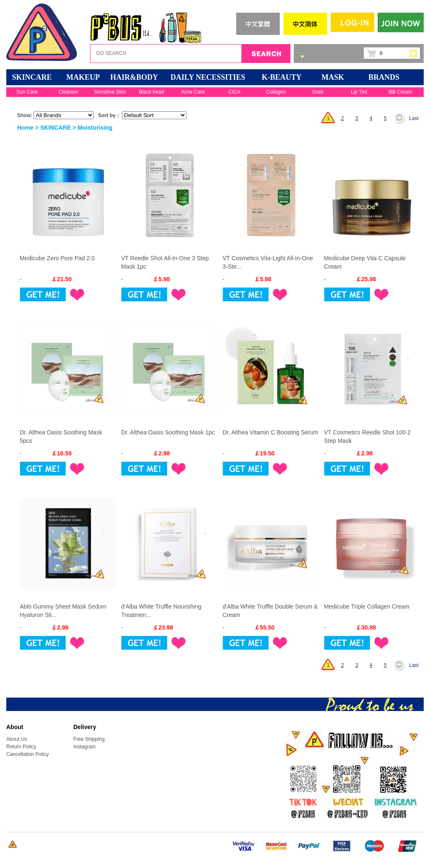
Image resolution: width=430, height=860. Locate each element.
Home (25, 127)
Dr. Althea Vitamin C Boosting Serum (271, 432)
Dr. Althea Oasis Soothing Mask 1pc (168, 432)
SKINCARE (32, 77)
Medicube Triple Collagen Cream (366, 606)
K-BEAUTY (281, 77)
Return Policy (21, 747)
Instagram (84, 747)
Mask (332, 77)
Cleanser (68, 92)
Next (401, 118)
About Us (16, 739)
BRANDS (383, 77)
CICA (234, 92)
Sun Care (27, 92)
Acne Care (193, 92)
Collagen (276, 92)
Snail (317, 92)
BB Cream (400, 92)
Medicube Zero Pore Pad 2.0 (57, 258)
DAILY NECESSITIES (208, 77)
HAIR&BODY (134, 77)
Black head (151, 92)
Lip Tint (359, 92)
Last (414, 118)
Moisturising (95, 127)
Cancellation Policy (27, 754)
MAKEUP (83, 77)
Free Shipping (89, 739)
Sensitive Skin (110, 92)
